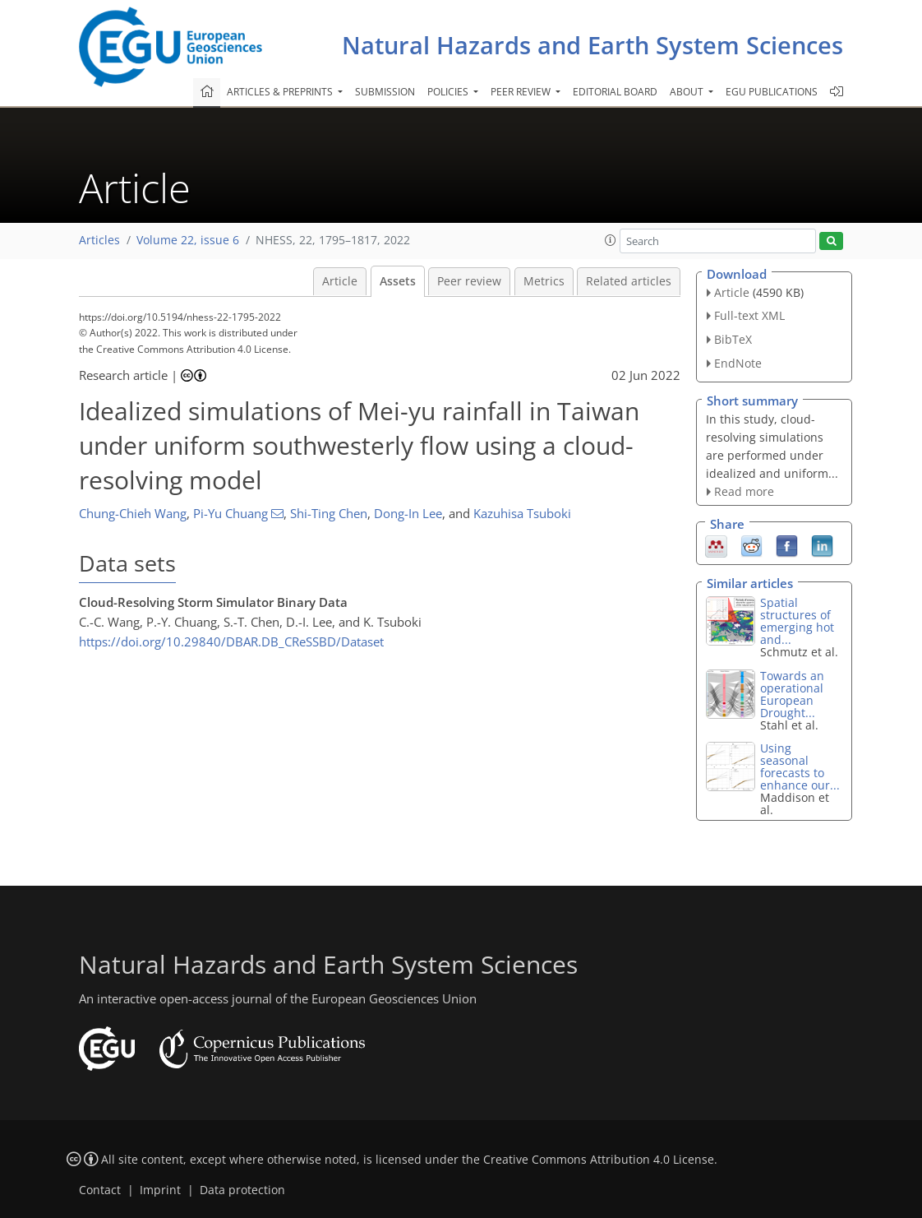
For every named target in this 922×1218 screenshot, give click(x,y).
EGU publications (772, 92)
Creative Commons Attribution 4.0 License (598, 1159)
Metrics (544, 281)
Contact (100, 1190)
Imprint (160, 1190)
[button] (610, 240)
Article (339, 281)
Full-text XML (749, 315)
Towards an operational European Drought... (792, 694)
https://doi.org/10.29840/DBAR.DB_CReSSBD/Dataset (231, 641)
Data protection (242, 1190)
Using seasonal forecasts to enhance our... (800, 766)
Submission (385, 92)
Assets (398, 281)
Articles (99, 240)
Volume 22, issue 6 (187, 240)
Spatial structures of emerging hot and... (797, 621)
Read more (744, 491)
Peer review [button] (522, 92)
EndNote (738, 363)
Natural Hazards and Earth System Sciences (592, 45)
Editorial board (615, 92)
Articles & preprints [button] (281, 92)
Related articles (628, 281)
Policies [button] (449, 92)
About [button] (688, 92)
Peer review (469, 281)
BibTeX (733, 339)
